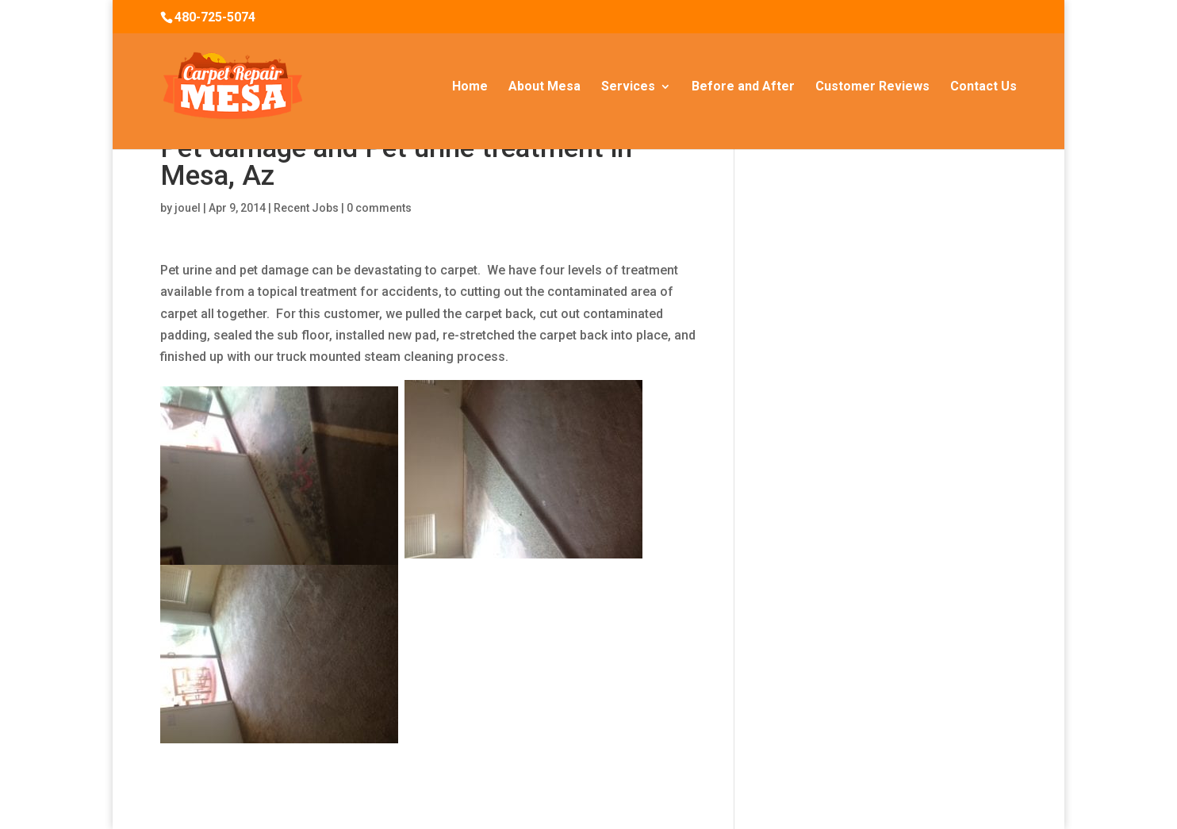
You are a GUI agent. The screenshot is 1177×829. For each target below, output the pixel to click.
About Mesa (544, 87)
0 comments (379, 207)
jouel (187, 207)
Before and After (743, 87)
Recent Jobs (306, 207)
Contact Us (983, 87)
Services (628, 87)
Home (470, 87)
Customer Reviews (872, 87)
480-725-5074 (214, 17)
